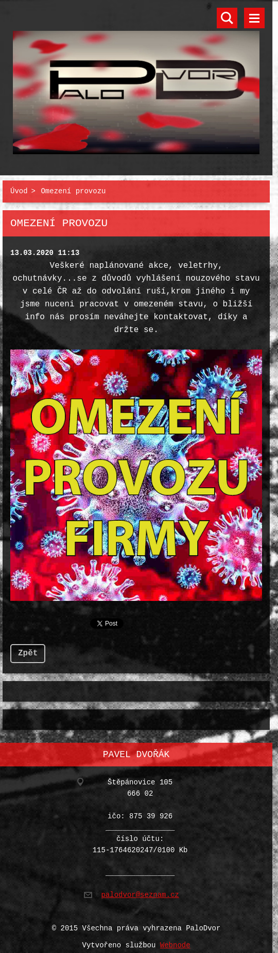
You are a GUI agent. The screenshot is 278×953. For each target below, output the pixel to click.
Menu (254, 18)
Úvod (19, 189)
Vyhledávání (227, 18)
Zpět (28, 649)
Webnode (175, 939)
